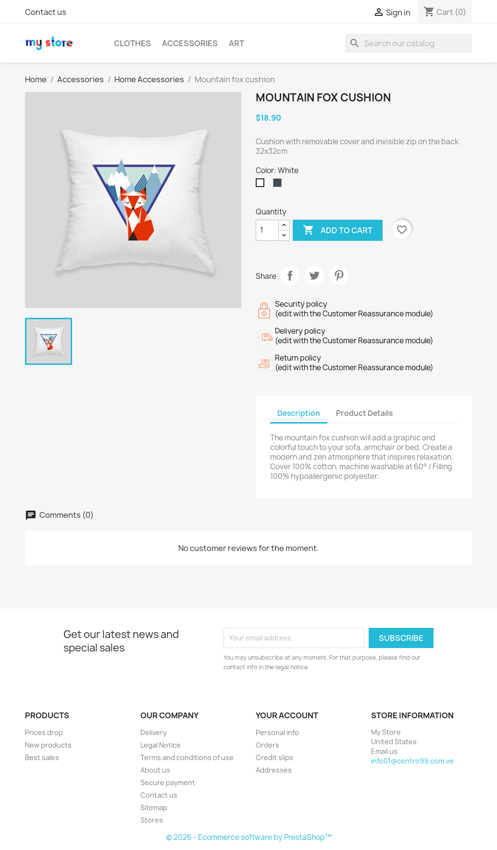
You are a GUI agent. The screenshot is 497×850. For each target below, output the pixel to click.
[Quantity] (267, 230)
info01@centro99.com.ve (412, 760)
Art (236, 43)
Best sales (42, 757)
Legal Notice (160, 745)
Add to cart (338, 230)
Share (289, 275)
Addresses (274, 770)
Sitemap (153, 807)
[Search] (408, 43)
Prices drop (44, 732)
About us (155, 770)
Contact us (45, 12)
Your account (287, 715)
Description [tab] (298, 413)
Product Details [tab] (364, 413)
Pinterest (338, 275)
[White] (262, 185)
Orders (267, 745)
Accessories (190, 43)
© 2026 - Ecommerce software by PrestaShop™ (249, 837)
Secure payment (167, 782)
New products (48, 745)
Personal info (277, 732)
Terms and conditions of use (187, 757)
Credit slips (274, 757)
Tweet (314, 275)
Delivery (153, 732)
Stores (151, 820)
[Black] (279, 185)
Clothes (132, 43)
